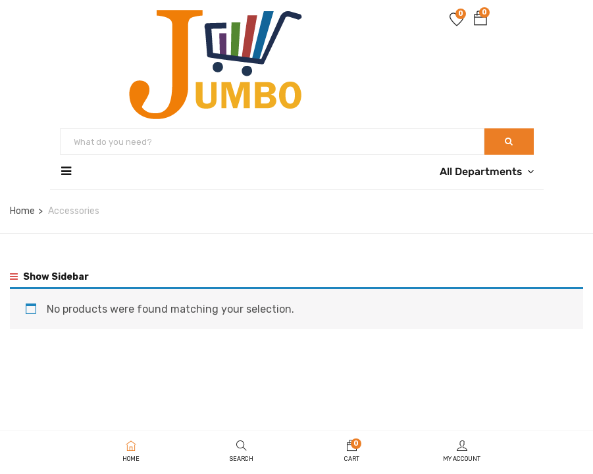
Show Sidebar (49, 276)
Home (22, 211)
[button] (480, 21)
